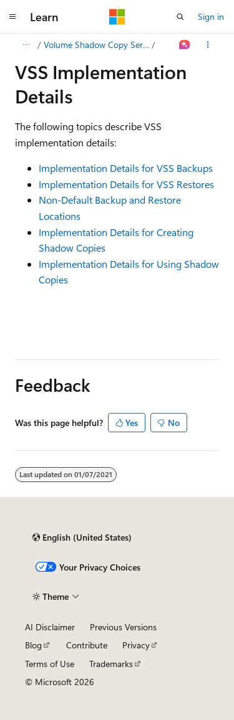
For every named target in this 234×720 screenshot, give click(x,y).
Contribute (86, 645)
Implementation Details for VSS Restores (126, 184)
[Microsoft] (117, 17)
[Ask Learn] (185, 45)
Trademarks (111, 664)
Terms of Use (49, 664)
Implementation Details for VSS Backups (126, 167)
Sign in (211, 16)
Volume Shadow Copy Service (97, 44)
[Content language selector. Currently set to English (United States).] (82, 537)
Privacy (136, 645)
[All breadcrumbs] (26, 45)
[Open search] (180, 17)
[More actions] (208, 45)
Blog (33, 645)
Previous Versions (123, 627)
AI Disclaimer (50, 627)
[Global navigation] (12, 17)
